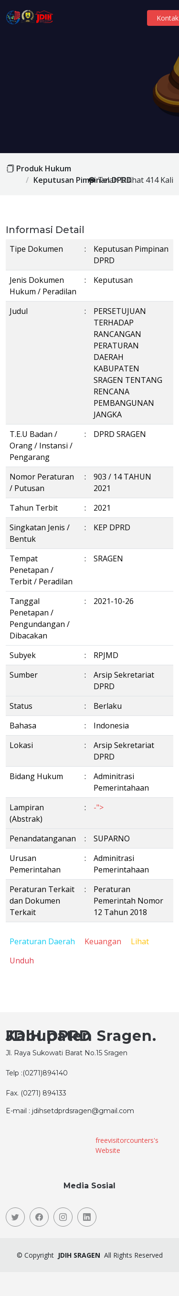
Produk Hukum (43, 168)
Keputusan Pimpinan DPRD (82, 180)
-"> (99, 807)
